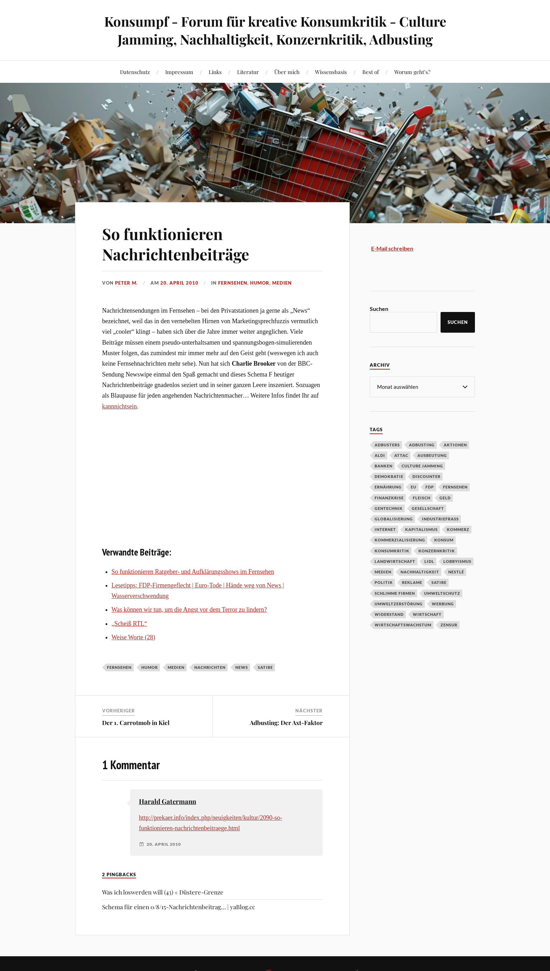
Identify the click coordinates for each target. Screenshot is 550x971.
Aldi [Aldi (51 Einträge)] (380, 455)
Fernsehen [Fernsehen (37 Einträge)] (455, 486)
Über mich (287, 71)
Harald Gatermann (167, 801)
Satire (265, 667)
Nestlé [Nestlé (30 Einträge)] (456, 571)
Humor (259, 283)
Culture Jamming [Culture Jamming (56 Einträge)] (422, 465)
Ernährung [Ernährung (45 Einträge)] (388, 486)
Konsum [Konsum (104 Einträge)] (444, 539)
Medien (282, 283)
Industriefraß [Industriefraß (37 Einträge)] (440, 518)
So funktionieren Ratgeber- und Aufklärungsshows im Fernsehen (193, 571)
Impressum (179, 71)
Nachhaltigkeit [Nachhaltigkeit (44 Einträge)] (420, 571)
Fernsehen (232, 283)
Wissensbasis (331, 71)
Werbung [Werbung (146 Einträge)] (443, 603)
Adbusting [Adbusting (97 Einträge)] (422, 444)
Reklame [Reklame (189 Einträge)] (412, 582)
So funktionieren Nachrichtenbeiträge (175, 243)
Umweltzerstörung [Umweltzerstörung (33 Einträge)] (399, 603)
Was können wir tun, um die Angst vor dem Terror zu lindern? (189, 609)
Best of (370, 71)
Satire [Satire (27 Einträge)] (439, 582)
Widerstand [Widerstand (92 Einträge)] (389, 614)
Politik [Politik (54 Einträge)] (384, 582)
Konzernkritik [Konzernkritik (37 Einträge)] (436, 550)
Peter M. (126, 283)
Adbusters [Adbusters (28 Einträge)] (387, 444)
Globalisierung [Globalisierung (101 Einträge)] (394, 518)
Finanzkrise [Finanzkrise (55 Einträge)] (389, 497)
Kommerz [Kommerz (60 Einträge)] (458, 529)
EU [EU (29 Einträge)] (413, 486)
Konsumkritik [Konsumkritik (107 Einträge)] (392, 550)
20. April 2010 (179, 283)
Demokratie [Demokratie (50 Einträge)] (389, 476)
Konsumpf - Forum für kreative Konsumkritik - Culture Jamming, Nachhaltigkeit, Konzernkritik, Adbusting (275, 30)
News (241, 667)
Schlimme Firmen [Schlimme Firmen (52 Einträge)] (395, 593)
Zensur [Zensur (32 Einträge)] (449, 624)
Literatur (248, 71)
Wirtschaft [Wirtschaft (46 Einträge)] (427, 614)
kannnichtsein (119, 406)
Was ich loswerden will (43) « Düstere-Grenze (162, 892)
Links (215, 71)
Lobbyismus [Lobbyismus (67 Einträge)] (457, 561)
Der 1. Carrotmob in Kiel (135, 722)
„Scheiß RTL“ (129, 623)
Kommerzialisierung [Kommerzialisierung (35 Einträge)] (400, 539)
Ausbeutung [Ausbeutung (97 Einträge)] (432, 455)
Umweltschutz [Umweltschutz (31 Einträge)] (442, 593)
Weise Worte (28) (133, 637)
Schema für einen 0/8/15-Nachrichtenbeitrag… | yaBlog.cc (178, 907)
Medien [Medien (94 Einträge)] (383, 571)
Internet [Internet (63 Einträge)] (385, 529)
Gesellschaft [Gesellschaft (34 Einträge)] (428, 508)
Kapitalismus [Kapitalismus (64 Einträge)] (421, 529)
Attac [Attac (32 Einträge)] (401, 455)
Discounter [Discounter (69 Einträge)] (426, 476)
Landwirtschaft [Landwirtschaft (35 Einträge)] (395, 561)
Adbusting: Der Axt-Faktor (286, 722)
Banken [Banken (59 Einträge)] (384, 465)
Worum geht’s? (412, 71)
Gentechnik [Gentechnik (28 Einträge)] (389, 508)
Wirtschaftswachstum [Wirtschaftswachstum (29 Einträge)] (403, 624)
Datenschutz (135, 71)
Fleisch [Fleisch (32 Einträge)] (421, 497)
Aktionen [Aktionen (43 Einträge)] (455, 444)
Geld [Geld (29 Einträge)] (445, 497)
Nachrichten (210, 667)
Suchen (379, 308)
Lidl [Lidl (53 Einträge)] (429, 561)
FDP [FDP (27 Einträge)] (429, 486)
